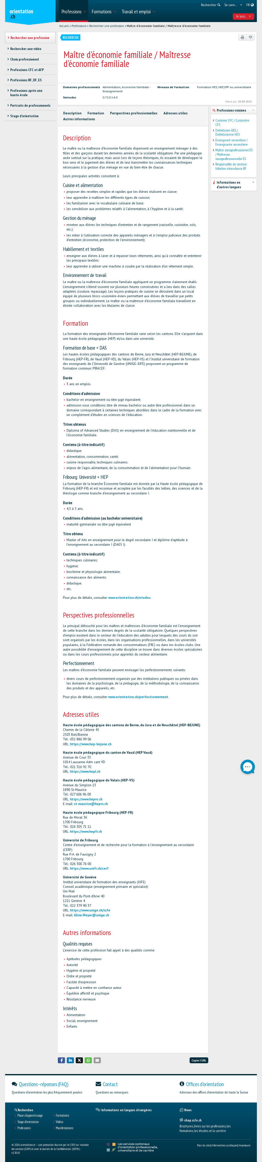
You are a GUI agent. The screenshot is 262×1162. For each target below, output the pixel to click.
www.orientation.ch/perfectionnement (138, 697)
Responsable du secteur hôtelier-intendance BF (231, 166)
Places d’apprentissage (30, 1116)
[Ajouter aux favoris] (250, 37)
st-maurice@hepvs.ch (91, 804)
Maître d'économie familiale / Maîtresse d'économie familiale (169, 26)
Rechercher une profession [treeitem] (29, 37)
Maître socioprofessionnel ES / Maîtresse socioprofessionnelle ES (234, 154)
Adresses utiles (175, 113)
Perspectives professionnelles (133, 113)
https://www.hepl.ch (85, 771)
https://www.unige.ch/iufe (90, 910)
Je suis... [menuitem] (243, 16)
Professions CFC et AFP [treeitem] (27, 69)
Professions (79, 26)
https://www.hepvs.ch (86, 799)
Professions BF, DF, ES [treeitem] (26, 80)
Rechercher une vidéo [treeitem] (25, 48)
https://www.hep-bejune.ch (90, 744)
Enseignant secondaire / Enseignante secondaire (231, 142)
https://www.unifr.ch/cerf (89, 868)
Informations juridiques (224, 1145)
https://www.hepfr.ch (86, 831)
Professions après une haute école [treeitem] (26, 92)
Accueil (64, 26)
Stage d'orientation (28, 1122)
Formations (62, 1116)
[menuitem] (73, 11)
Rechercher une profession (106, 26)
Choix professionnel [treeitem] (24, 59)
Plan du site (203, 1145)
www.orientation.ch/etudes (129, 597)
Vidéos (59, 1122)
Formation (96, 113)
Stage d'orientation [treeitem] (24, 116)
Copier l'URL (199, 1060)
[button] (61, 1060)
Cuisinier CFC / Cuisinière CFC (232, 122)
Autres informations (79, 119)
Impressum (244, 1145)
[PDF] (242, 37)
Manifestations (64, 1128)
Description (72, 113)
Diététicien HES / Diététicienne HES (227, 132)
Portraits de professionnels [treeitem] (30, 105)
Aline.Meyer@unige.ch (91, 915)
